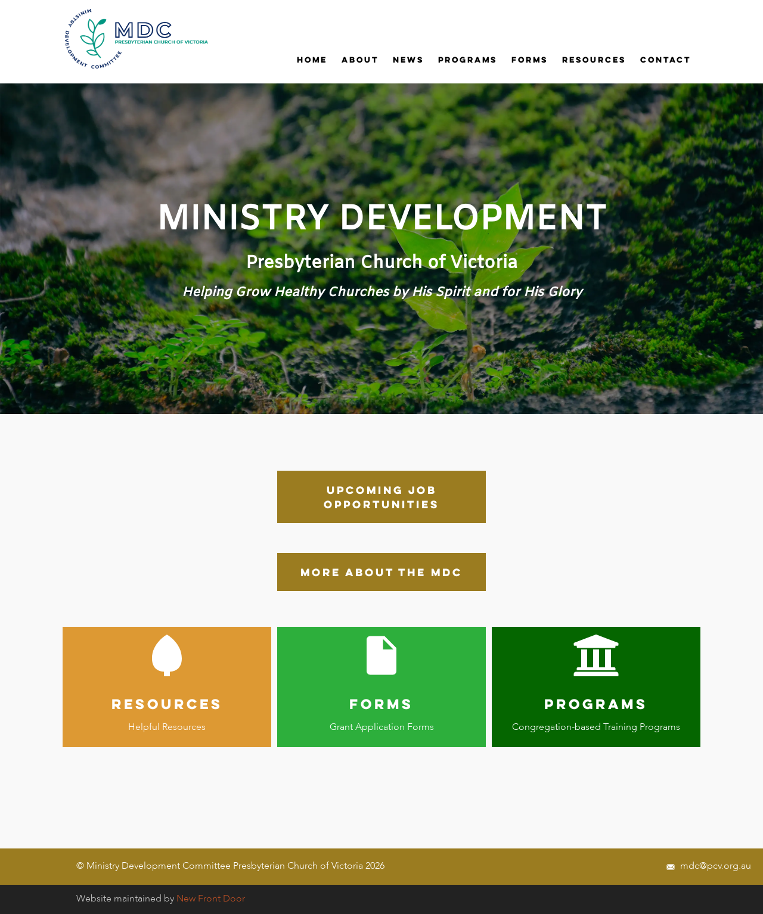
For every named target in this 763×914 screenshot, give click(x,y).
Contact (665, 59)
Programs (467, 59)
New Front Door (210, 899)
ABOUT (360, 59)
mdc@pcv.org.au (708, 866)
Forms (529, 59)
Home (312, 59)
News (408, 59)
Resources (594, 59)
